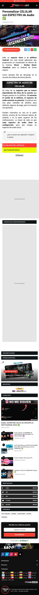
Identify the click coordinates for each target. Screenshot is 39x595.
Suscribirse (19, 535)
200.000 (6, 504)
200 (5, 496)
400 (5, 492)
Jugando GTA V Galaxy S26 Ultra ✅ (16, 375)
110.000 (6, 500)
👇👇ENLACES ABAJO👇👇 (11, 49)
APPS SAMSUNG (6, 513)
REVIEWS (29, 513)
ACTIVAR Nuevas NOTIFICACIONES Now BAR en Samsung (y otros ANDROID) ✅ (26, 447)
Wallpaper (19, 155)
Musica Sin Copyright (19, 546)
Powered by (19, 541)
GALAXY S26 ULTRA (10, 371)
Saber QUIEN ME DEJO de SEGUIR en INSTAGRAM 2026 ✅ (17, 424)
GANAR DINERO (21, 513)
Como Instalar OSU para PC (23, 458)
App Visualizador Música (12, 150)
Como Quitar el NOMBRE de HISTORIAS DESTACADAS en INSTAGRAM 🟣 (23, 434)
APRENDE (13, 513)
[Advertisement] (19, 199)
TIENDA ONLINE (19, 1)
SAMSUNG (4, 517)
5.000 (5, 488)
